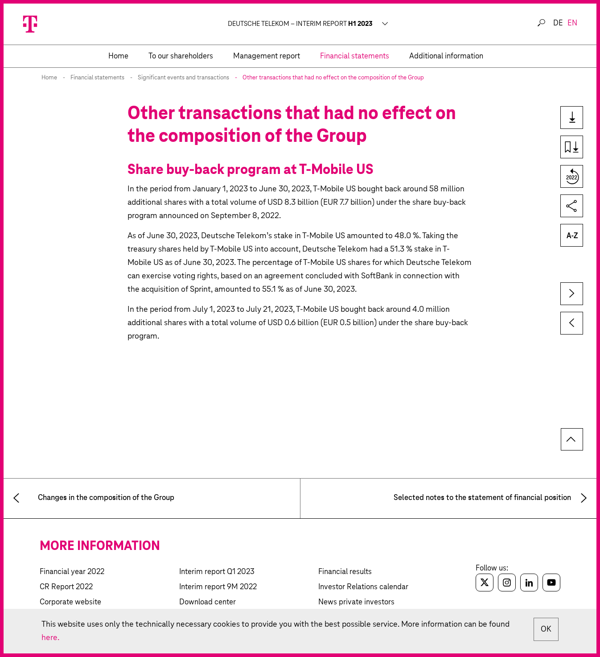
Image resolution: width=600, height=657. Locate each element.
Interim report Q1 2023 (217, 572)
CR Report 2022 (66, 587)
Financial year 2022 (72, 572)
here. (50, 637)
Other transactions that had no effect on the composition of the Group (333, 77)
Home (49, 77)
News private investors (356, 602)
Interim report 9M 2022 (218, 587)
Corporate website (70, 602)
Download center (207, 602)
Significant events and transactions (183, 77)
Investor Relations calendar (363, 587)
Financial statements (97, 77)
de (558, 23)
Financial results (345, 572)
